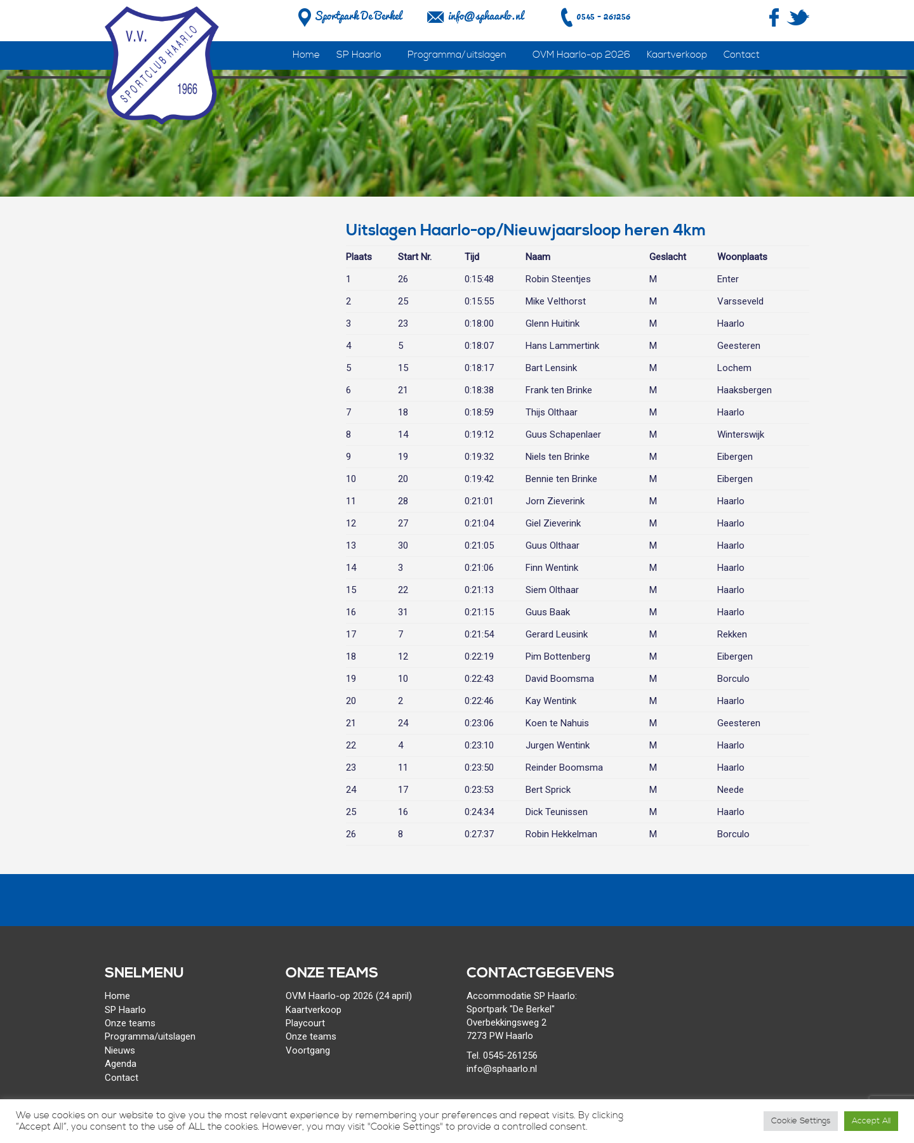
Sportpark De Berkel (348, 16)
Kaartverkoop (677, 55)
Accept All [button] (871, 1121)
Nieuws (120, 1050)
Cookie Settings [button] (800, 1121)
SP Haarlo (358, 55)
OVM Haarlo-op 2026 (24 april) (349, 996)
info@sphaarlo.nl (485, 16)
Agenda (120, 1063)
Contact (742, 55)
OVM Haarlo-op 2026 (581, 55)
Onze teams (130, 1023)
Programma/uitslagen (457, 55)
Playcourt (305, 1023)
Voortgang (308, 1050)
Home (306, 55)
